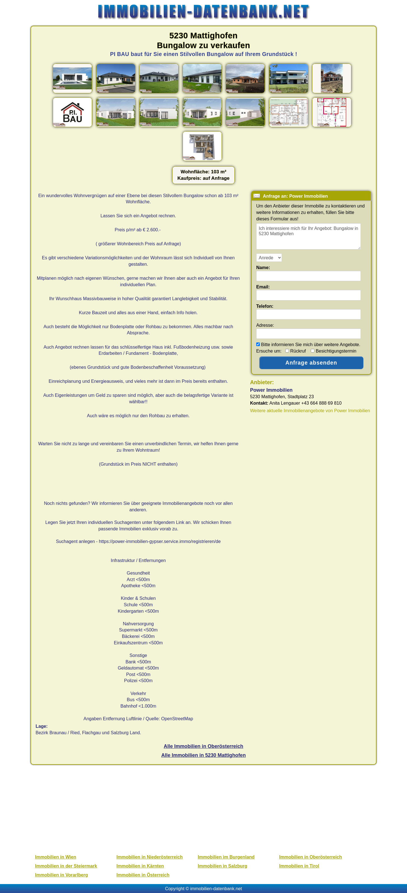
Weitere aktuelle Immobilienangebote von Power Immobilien (310, 410)
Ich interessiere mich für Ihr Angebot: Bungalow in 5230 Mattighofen (308, 236)
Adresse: (265, 325)
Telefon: (265, 306)
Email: (263, 286)
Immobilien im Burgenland (226, 856)
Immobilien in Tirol (299, 865)
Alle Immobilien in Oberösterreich (203, 746)
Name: (263, 267)
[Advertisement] (204, 809)
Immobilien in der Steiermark (66, 865)
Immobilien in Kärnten (140, 865)
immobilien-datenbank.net (216, 888)
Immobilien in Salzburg (222, 865)
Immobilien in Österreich (142, 874)
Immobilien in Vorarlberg (61, 874)
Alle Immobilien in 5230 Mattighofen (203, 755)
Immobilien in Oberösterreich (310, 856)
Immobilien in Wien (55, 856)
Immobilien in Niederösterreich (149, 856)
